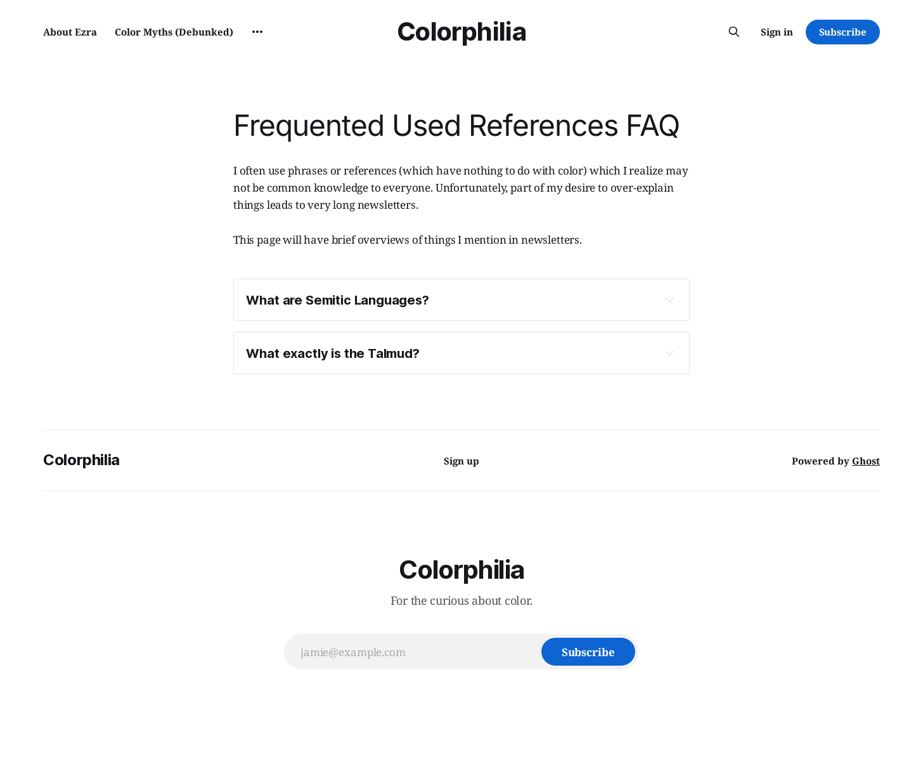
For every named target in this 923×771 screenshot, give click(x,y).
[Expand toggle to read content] (669, 299)
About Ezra (70, 31)
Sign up (461, 460)
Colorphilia (461, 31)
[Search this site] (734, 32)
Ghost (866, 460)
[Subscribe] (588, 652)
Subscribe (843, 31)
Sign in (777, 31)
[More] (257, 32)
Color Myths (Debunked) (174, 31)
